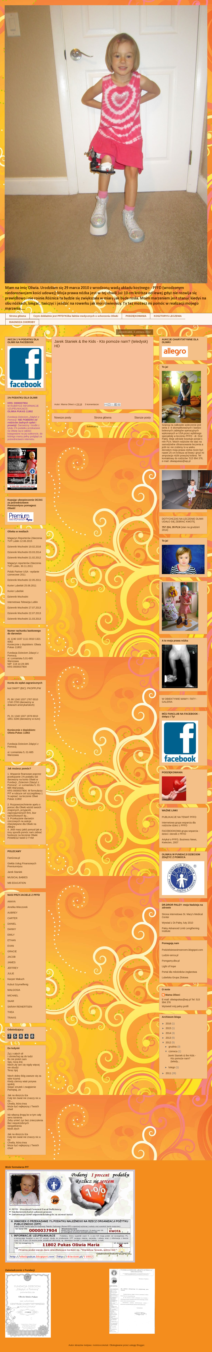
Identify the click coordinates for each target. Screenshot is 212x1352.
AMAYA (11, 901)
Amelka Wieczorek (17, 907)
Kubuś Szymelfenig (17, 984)
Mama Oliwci (172, 994)
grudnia (172, 1046)
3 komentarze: (92, 404)
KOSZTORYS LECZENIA (168, 316)
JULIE (10, 973)
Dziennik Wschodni (17, 596)
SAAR (10, 1001)
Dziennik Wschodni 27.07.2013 (24, 607)
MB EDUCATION (16, 883)
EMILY (11, 934)
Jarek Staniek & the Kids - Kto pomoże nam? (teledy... (182, 1058)
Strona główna (17, 316)
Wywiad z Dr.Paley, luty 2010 (177, 922)
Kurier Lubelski (15, 591)
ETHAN (11, 940)
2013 (169, 1037)
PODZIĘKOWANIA (136, 316)
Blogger (140, 1345)
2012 (169, 1042)
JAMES (11, 962)
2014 (169, 1033)
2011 (169, 1073)
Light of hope (169, 966)
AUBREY (12, 912)
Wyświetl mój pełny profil (175, 1006)
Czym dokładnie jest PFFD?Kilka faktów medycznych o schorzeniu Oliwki (75, 316)
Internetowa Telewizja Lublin (22, 602)
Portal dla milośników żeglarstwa (179, 972)
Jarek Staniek (14, 872)
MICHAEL (12, 995)
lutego (172, 1067)
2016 (169, 1023)
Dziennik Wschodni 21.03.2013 (24, 618)
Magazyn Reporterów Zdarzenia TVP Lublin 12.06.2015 (24, 539)
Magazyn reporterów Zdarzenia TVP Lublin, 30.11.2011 (24, 564)
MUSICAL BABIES (17, 877)
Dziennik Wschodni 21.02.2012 (24, 557)
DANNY (11, 929)
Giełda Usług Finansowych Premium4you (21, 865)
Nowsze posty (62, 417)
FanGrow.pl (13, 857)
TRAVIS (11, 1017)
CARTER (12, 918)
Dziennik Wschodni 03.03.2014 (24, 552)
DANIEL (11, 923)
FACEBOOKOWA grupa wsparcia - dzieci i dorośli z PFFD (181, 832)
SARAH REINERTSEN (19, 1006)
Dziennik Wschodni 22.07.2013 (24, 613)
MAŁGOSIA (13, 990)
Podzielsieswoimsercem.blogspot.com (182, 949)
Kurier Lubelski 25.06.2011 (21, 585)
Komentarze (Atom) (108, 426)
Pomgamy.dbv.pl (171, 960)
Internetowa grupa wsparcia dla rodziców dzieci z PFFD (179, 824)
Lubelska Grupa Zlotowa (175, 977)
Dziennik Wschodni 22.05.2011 (24, 580)
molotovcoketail (100, 1345)
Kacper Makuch (15, 979)
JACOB (11, 956)
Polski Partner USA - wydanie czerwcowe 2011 (23, 573)
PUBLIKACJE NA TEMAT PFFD (179, 817)
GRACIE (12, 951)
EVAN (10, 945)
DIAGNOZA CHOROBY (22, 322)
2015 (169, 1028)
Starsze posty (142, 417)
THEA (10, 1012)
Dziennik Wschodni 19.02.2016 (24, 546)
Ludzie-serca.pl (170, 955)
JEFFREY (12, 968)
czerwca (173, 1051)
